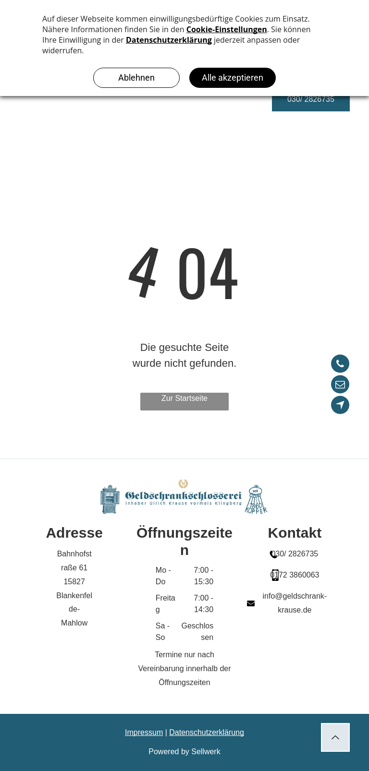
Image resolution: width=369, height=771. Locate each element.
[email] (340, 385)
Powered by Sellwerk (184, 751)
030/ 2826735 (294, 554)
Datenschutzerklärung (206, 732)
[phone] (340, 365)
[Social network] (340, 406)
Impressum (144, 732)
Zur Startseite (184, 398)
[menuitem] (151, 108)
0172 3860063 (294, 575)
